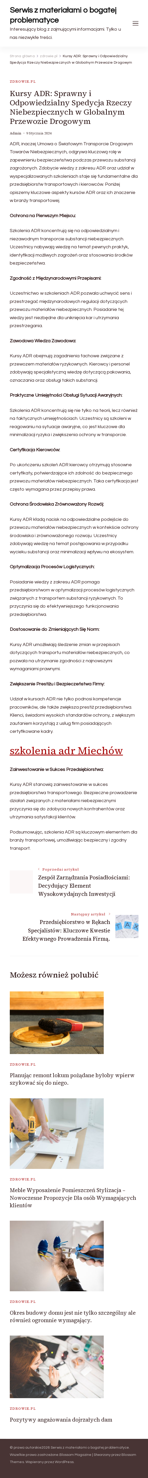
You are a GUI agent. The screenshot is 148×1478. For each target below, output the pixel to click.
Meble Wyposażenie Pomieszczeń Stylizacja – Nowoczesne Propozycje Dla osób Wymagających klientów (73, 1197)
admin (15, 133)
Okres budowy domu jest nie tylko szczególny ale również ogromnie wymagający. (73, 1316)
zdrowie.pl (23, 81)
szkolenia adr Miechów (66, 751)
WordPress (64, 1462)
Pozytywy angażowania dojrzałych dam (61, 1419)
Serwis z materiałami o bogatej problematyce (63, 15)
